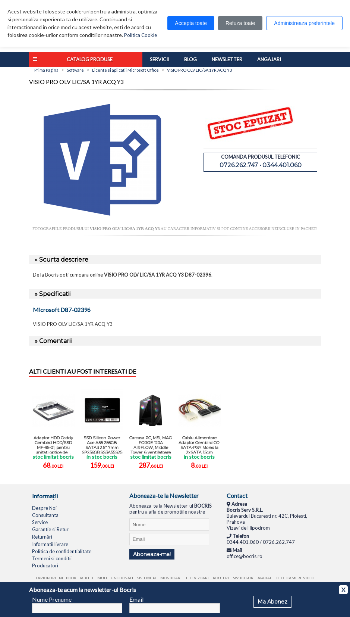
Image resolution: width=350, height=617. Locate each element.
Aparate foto (271, 578)
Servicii (159, 59)
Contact (237, 495)
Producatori (45, 565)
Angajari (269, 59)
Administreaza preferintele (304, 23)
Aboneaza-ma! (152, 554)
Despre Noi (44, 508)
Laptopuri (46, 578)
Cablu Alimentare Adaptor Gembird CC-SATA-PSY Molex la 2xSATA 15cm (199, 444)
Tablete (86, 578)
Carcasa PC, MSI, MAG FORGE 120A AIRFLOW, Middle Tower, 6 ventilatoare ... (150, 444)
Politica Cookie (140, 35)
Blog (190, 59)
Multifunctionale (115, 578)
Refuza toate (240, 23)
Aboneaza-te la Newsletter (164, 495)
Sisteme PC (147, 578)
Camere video (300, 578)
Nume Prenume (52, 599)
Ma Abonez (272, 601)
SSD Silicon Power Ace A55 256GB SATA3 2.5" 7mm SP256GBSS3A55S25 (102, 444)
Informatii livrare (50, 544)
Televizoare (198, 578)
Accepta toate (191, 23)
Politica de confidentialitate (61, 551)
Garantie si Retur (50, 529)
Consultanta (45, 515)
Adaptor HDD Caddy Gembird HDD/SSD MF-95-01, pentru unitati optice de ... (53, 444)
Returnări (42, 537)
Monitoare (171, 578)
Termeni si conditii (52, 558)
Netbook (67, 578)
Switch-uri (244, 578)
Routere (221, 578)
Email (136, 599)
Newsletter (227, 59)
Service (40, 522)
